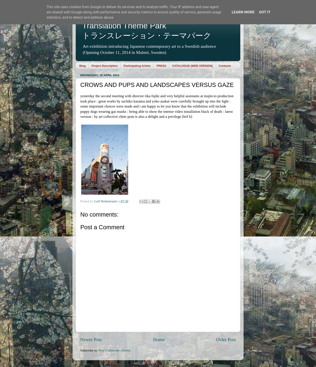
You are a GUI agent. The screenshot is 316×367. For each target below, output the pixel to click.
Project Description (105, 65)
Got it (264, 12)
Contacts (225, 65)
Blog (82, 65)
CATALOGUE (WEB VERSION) (192, 65)
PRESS (161, 65)
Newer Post (91, 339)
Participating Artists (137, 65)
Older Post (226, 339)
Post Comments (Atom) (114, 350)
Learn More (243, 12)
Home (159, 339)
